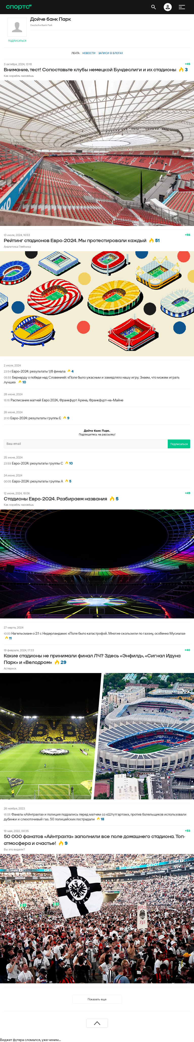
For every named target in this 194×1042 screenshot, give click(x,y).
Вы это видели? (14, 849)
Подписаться (17, 40)
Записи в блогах (110, 53)
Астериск (10, 668)
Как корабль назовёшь (19, 76)
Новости (88, 53)
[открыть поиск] (154, 7)
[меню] (182, 7)
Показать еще (97, 999)
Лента (75, 53)
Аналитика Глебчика (17, 246)
